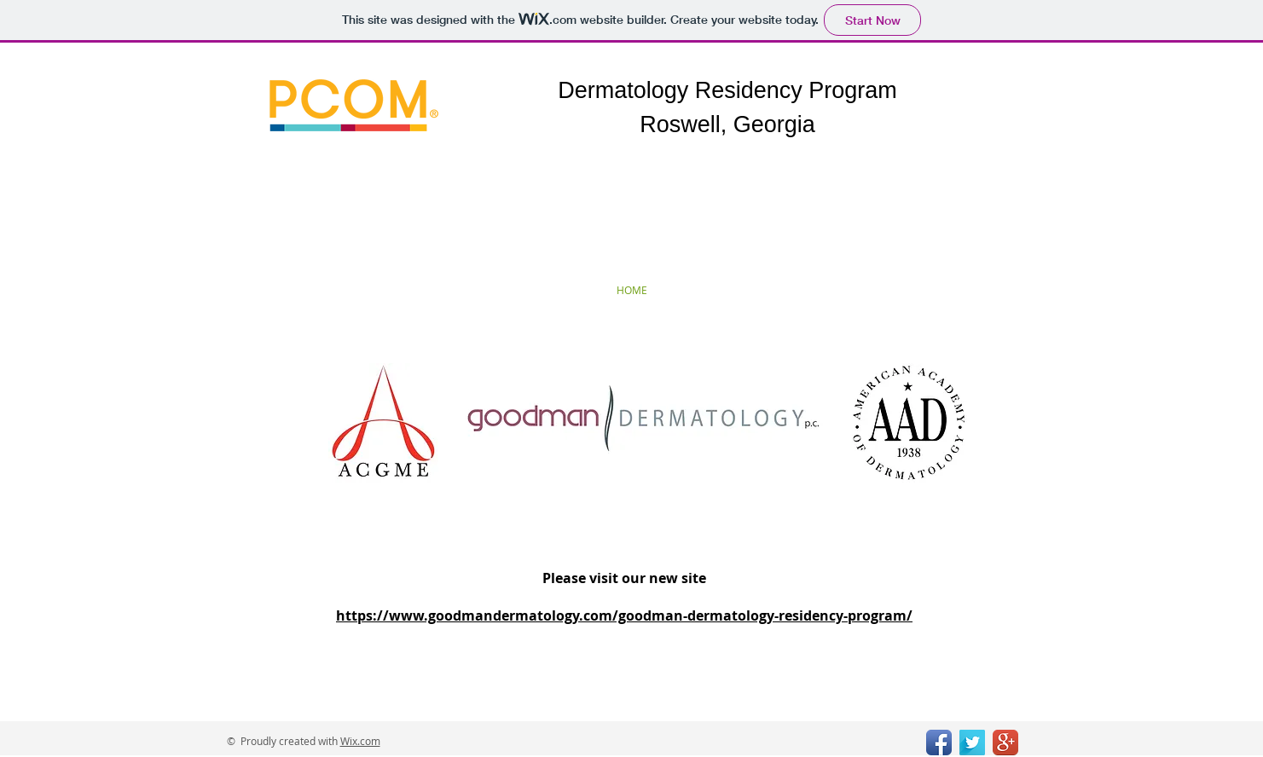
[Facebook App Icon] (939, 742)
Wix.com (360, 741)
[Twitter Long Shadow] (972, 742)
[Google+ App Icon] (1005, 742)
